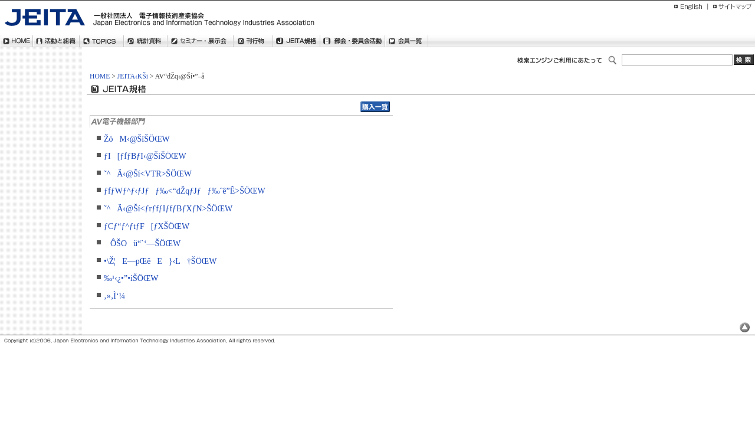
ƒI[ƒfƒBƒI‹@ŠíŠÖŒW (145, 156)
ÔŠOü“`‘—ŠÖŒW (142, 243)
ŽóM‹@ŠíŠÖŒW (137, 139)
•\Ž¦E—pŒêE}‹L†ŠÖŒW (160, 261)
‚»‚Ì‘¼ (114, 296)
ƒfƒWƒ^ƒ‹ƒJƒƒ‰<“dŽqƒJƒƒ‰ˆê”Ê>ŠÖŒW (184, 191)
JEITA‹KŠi (132, 76)
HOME (100, 76)
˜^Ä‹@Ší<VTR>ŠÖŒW (148, 173)
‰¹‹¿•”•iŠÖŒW (131, 278)
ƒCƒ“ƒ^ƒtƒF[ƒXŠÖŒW (146, 226)
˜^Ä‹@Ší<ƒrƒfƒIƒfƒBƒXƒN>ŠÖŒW (168, 208)
